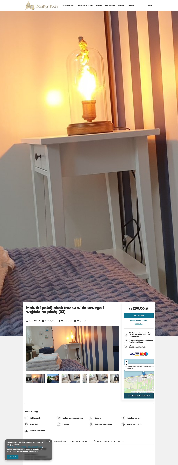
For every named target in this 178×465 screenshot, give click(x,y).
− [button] (126, 364)
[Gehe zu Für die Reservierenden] (104, 442)
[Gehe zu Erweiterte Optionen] (79, 442)
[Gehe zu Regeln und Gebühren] (56, 442)
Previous (29, 349)
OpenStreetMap (141, 392)
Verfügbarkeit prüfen (138, 320)
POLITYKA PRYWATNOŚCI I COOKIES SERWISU (24, 447)
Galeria (131, 5)
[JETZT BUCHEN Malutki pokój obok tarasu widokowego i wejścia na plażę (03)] (139, 315)
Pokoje (99, 5)
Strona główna (68, 5)
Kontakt (121, 5)
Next (116, 349)
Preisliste (138, 324)
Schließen (12, 457)
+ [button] (126, 361)
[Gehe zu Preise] (121, 442)
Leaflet (133, 392)
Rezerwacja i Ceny (85, 5)
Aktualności (110, 5)
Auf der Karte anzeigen (138, 396)
